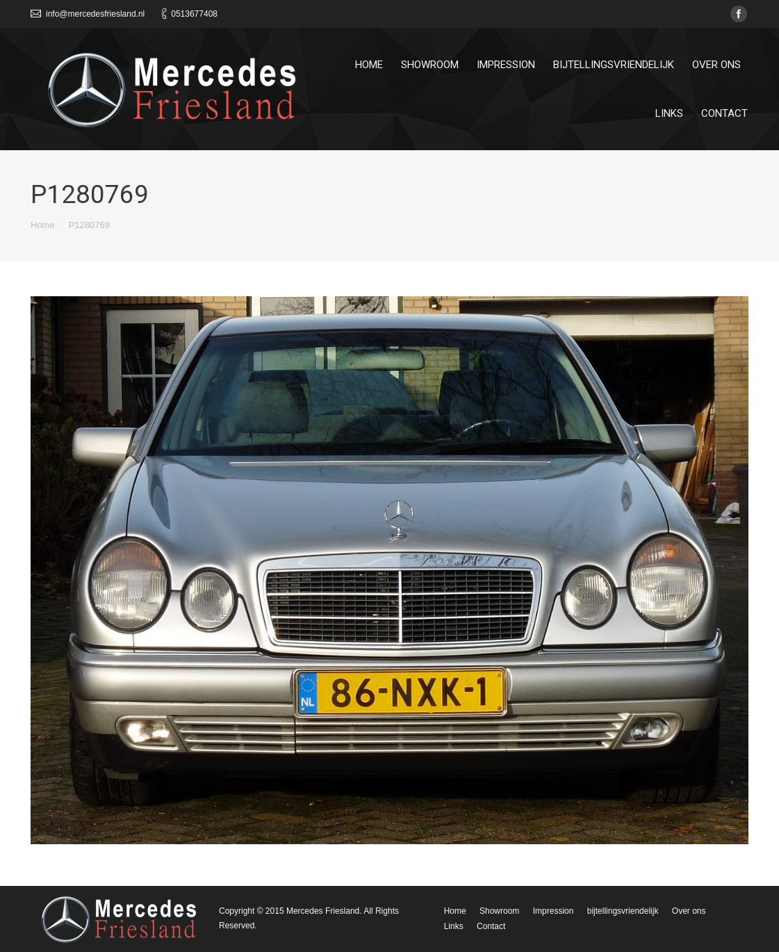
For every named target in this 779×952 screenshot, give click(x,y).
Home (43, 225)
